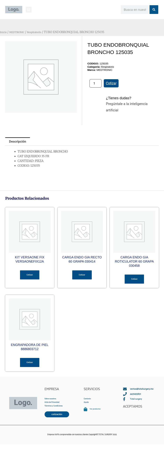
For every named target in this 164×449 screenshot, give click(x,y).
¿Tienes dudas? (121, 98)
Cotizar (111, 83)
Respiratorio (39, 32)
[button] (29, 10)
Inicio (4, 32)
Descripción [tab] (18, 142)
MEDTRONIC (19, 32)
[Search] (154, 9)
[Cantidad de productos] (95, 83)
